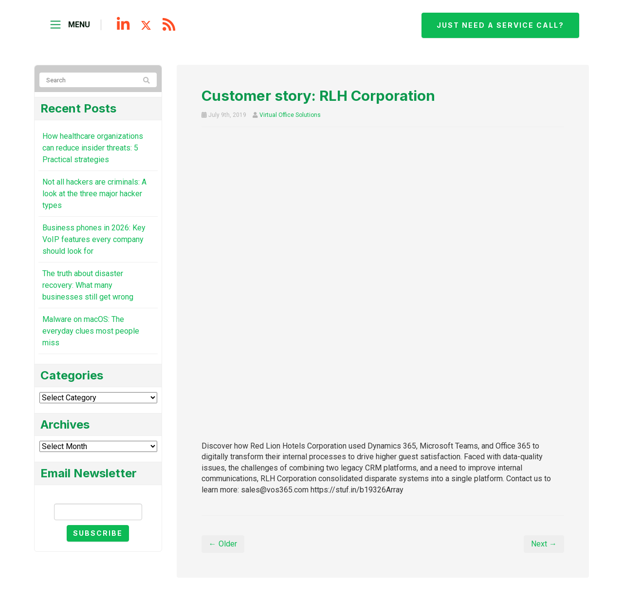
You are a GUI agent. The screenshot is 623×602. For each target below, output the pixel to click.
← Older (223, 543)
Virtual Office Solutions (290, 115)
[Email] (98, 512)
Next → (544, 543)
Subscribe (98, 533)
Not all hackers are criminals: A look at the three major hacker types (94, 193)
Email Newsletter (98, 495)
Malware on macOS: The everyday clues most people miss (90, 331)
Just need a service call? (500, 25)
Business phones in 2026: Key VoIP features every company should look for (94, 239)
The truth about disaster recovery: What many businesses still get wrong (87, 285)
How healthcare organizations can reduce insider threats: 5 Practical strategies (92, 148)
